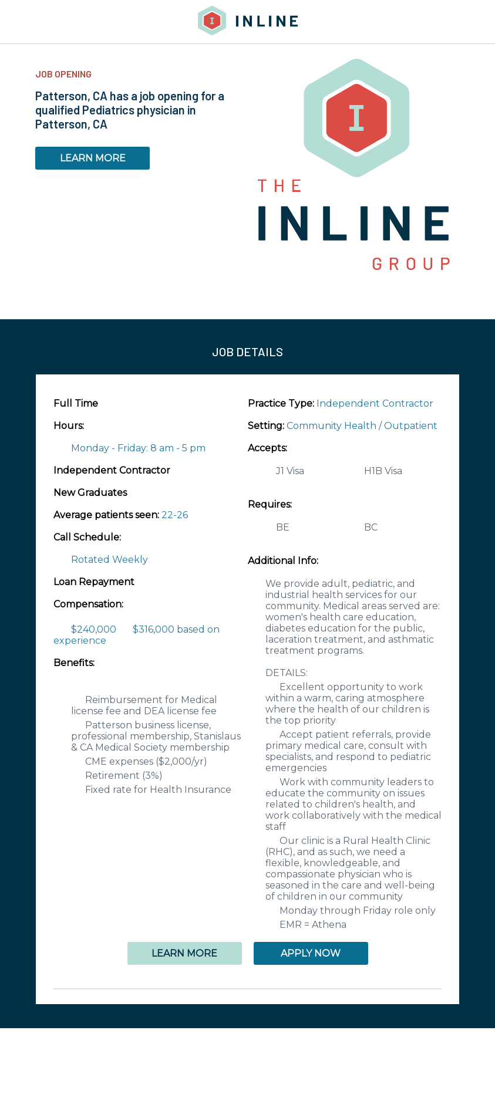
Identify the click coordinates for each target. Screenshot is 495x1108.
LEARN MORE (93, 158)
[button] (247, 988)
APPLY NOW (311, 953)
